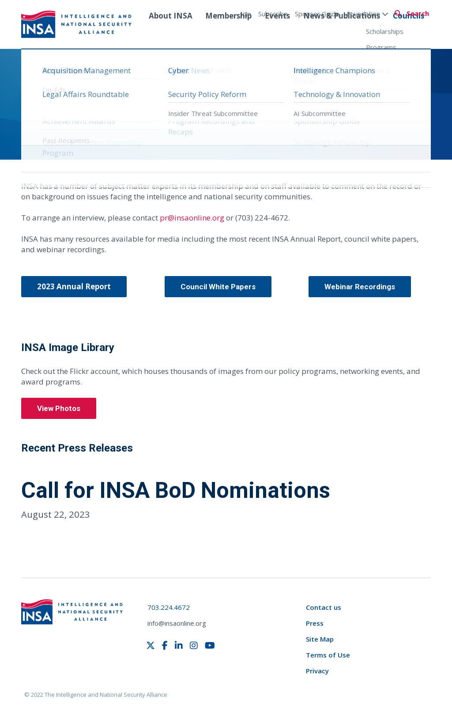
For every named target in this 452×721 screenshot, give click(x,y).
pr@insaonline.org (192, 218)
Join (246, 13)
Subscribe (273, 13)
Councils (408, 32)
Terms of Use (328, 654)
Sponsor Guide (317, 13)
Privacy (317, 670)
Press (315, 623)
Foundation (367, 13)
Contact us (323, 607)
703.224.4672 (168, 607)
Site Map (320, 639)
